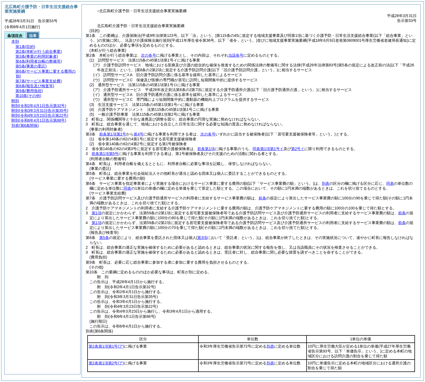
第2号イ (298, 149)
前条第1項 (206, 149)
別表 (325, 183)
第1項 (96, 213)
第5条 (104, 237)
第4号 (138, 134)
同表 (390, 183)
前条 (262, 198)
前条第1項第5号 (105, 153)
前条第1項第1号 (112, 134)
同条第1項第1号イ (268, 149)
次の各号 (148, 55)
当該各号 (235, 55)
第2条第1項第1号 (106, 346)
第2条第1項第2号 (106, 363)
